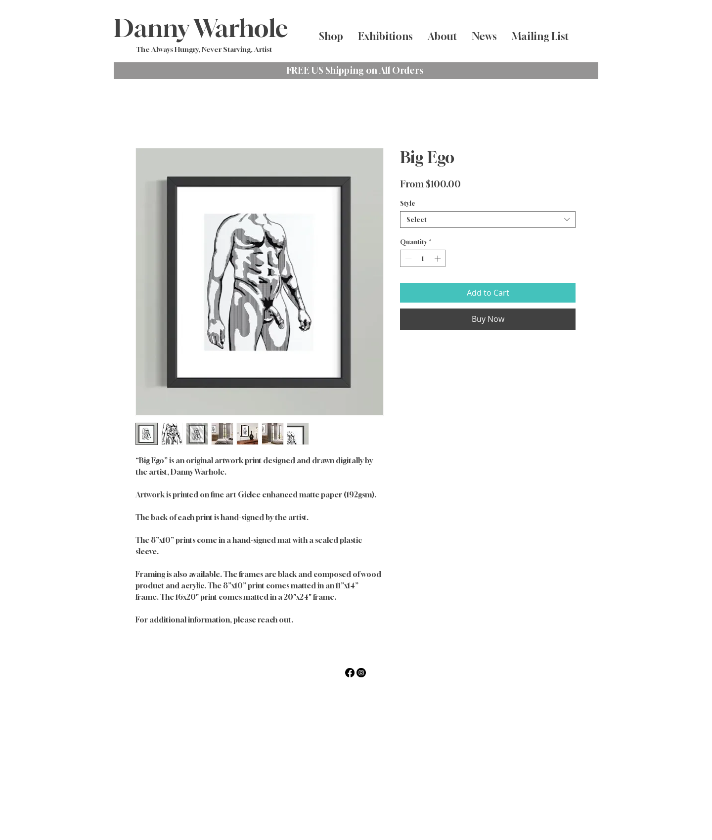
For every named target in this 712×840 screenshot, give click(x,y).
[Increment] (439, 258)
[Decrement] (407, 258)
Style (407, 203)
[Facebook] (350, 672)
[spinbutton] (423, 258)
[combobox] (488, 219)
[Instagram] (361, 672)
